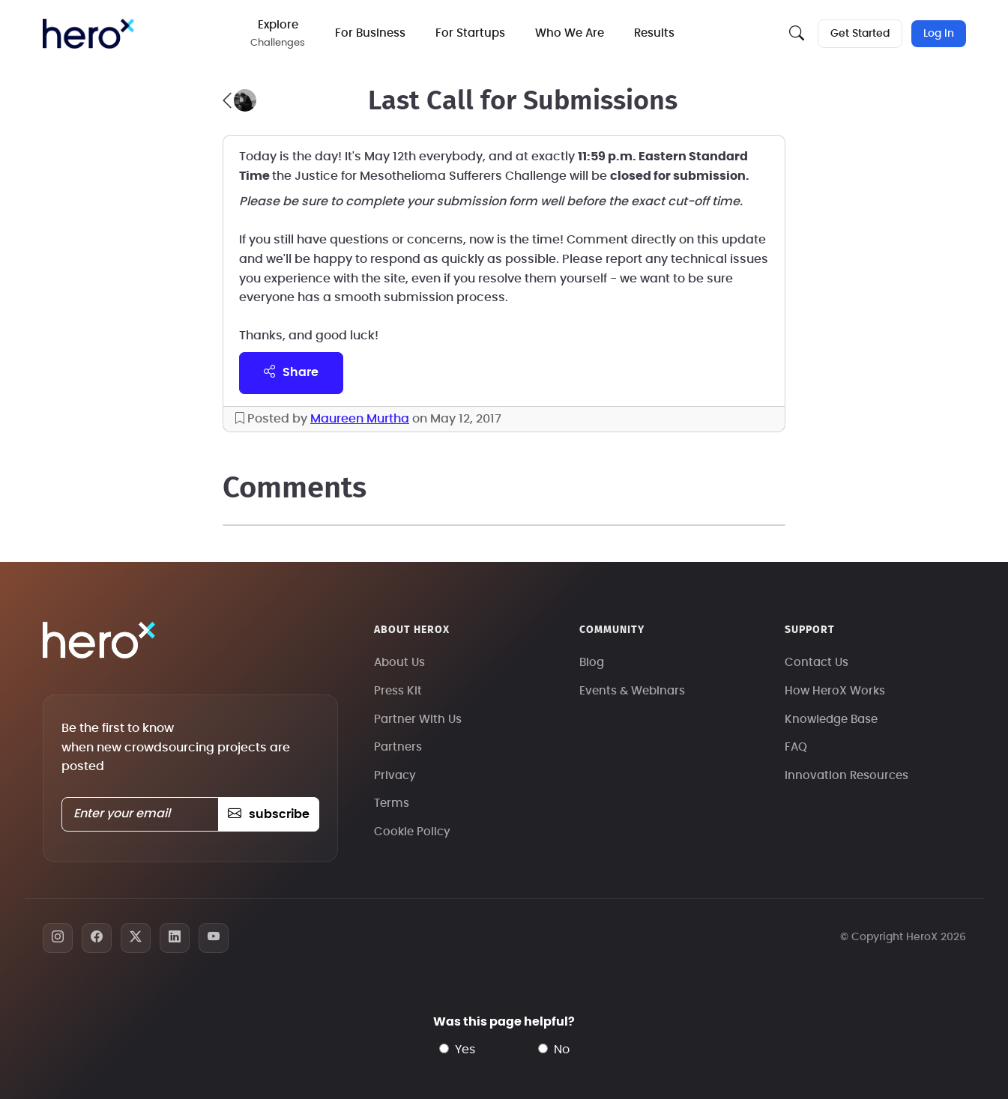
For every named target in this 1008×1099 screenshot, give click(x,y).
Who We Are (569, 33)
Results (654, 33)
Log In (938, 33)
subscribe (269, 814)
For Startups (470, 33)
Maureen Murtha (359, 419)
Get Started (860, 33)
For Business (370, 33)
